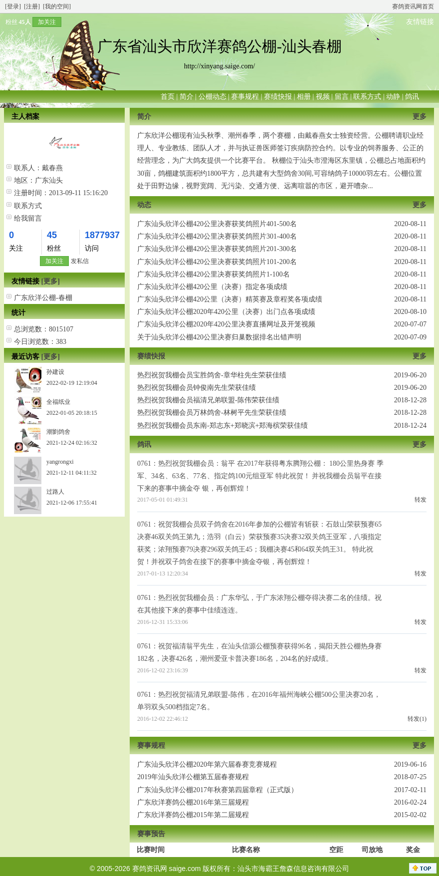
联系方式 (367, 96)
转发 (421, 499)
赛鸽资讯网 (149, 869)
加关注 (47, 21)
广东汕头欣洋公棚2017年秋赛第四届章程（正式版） (217, 790)
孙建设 (55, 371)
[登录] (13, 6)
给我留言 (28, 218)
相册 (304, 96)
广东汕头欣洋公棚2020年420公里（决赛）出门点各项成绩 (226, 311)
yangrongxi (60, 461)
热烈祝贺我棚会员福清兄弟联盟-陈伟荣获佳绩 (208, 400)
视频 (323, 96)
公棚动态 (212, 96)
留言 (342, 96)
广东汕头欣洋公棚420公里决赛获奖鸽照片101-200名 (217, 262)
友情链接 (420, 21)
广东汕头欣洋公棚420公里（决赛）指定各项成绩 (212, 287)
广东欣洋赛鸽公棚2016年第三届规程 (193, 802)
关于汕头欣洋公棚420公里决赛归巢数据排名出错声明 (219, 337)
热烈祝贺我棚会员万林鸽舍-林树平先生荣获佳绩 (211, 412)
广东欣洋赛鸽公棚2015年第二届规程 (193, 815)
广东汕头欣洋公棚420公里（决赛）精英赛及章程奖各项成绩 (229, 299)
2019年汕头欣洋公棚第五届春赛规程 (193, 777)
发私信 (80, 261)
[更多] (50, 281)
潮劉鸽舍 (58, 431)
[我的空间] (57, 6)
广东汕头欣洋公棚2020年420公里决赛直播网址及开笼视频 (226, 324)
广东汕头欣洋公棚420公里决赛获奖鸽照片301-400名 (217, 236)
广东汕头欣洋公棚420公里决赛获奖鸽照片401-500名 (217, 224)
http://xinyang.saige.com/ (219, 66)
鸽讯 (412, 96)
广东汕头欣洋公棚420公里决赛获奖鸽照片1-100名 (213, 274)
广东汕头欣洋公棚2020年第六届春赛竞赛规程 (207, 764)
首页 (168, 96)
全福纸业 (58, 401)
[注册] (32, 6)
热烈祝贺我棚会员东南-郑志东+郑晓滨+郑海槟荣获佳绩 (222, 425)
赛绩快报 (278, 96)
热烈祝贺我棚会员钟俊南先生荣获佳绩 (196, 387)
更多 (420, 116)
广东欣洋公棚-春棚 (43, 297)
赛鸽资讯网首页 (413, 6)
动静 (393, 96)
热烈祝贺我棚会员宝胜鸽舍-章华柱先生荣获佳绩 (211, 375)
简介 (187, 96)
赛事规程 (245, 96)
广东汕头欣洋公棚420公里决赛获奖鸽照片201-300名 (217, 249)
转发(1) (417, 718)
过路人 (55, 491)
